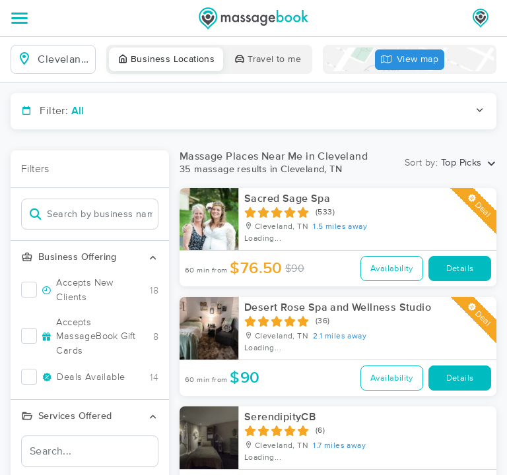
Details (460, 269)
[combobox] (64, 59)
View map (410, 60)
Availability (391, 269)
